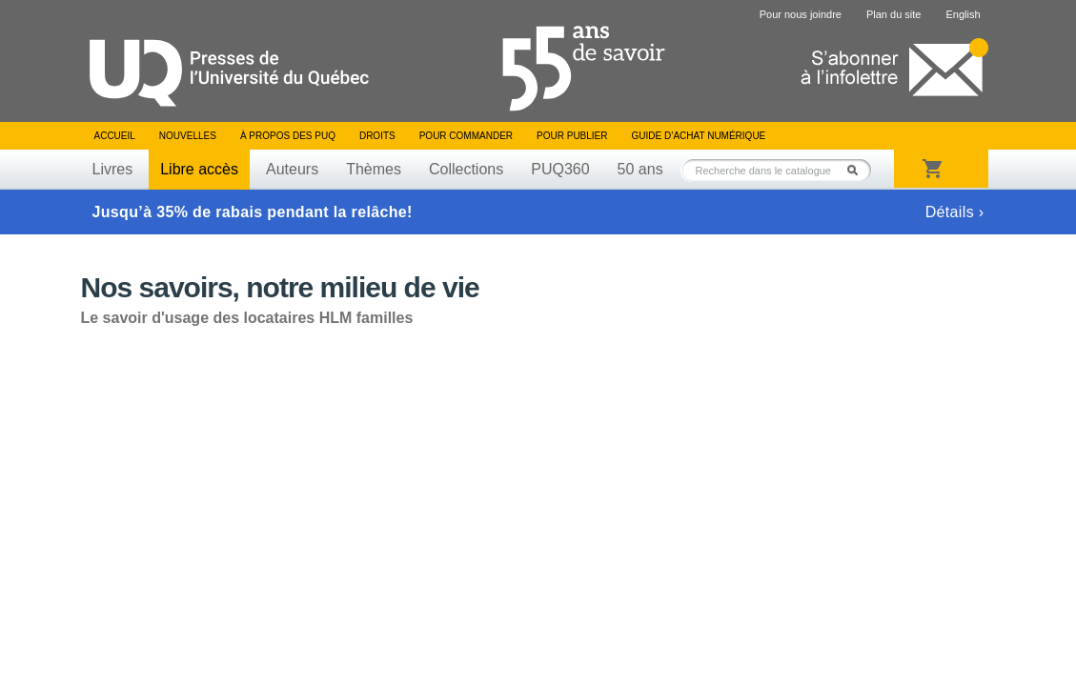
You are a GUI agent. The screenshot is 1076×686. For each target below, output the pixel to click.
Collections (466, 169)
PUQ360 (560, 169)
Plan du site (893, 14)
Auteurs (292, 169)
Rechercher (857, 170)
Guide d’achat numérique (699, 136)
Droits (377, 136)
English (962, 14)
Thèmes (373, 169)
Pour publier (572, 136)
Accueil (114, 136)
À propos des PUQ (287, 136)
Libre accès (199, 169)
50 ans (640, 169)
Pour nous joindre (801, 14)
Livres (112, 169)
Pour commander (466, 136)
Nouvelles (187, 136)
